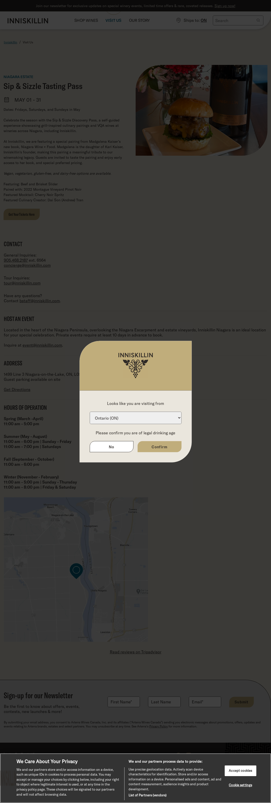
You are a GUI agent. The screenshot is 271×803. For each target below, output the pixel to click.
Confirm (160, 446)
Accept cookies (240, 771)
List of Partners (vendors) (147, 795)
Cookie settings (240, 785)
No (111, 446)
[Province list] (135, 418)
